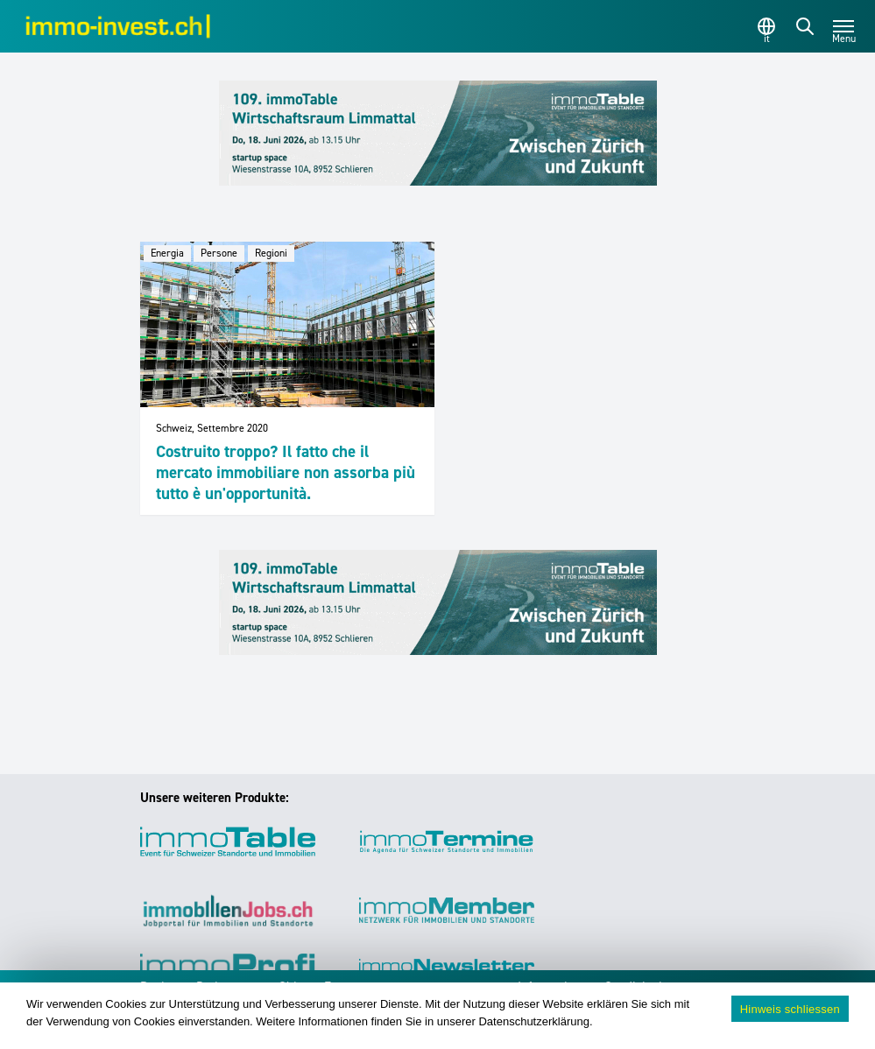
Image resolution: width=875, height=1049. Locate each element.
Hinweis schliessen (790, 1009)
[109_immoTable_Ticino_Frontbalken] (438, 133)
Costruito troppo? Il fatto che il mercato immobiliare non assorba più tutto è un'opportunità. (285, 472)
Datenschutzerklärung (533, 1021)
